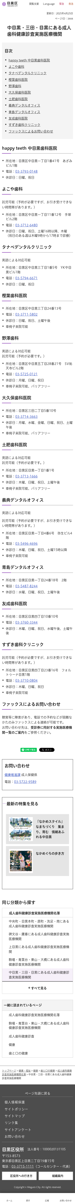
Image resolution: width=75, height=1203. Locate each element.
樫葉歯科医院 (18, 79)
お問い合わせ (15, 1136)
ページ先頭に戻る (37, 1093)
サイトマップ (15, 1116)
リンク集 (11, 1122)
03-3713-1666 (26, 476)
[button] (32, 4)
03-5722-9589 (25, 781)
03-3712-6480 (26, 225)
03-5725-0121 (26, 374)
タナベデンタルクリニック (28, 73)
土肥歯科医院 (18, 99)
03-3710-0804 (26, 680)
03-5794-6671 (26, 278)
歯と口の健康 (48, 1070)
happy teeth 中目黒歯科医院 (29, 60)
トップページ (9, 1070)
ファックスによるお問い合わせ (31, 131)
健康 (35, 1070)
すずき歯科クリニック (24, 124)
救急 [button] (71, 4)
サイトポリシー (16, 1109)
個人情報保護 (15, 1102)
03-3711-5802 (26, 314)
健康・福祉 (25, 1070)
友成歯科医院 (18, 118)
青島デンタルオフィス (24, 112)
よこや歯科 (16, 66)
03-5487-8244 (26, 586)
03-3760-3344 (26, 622)
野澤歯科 (15, 86)
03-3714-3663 (26, 416)
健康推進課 (12, 774)
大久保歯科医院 (20, 92)
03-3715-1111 (23, 1166)
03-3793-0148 (26, 171)
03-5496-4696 (26, 543)
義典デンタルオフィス (24, 105)
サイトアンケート (18, 1129)
